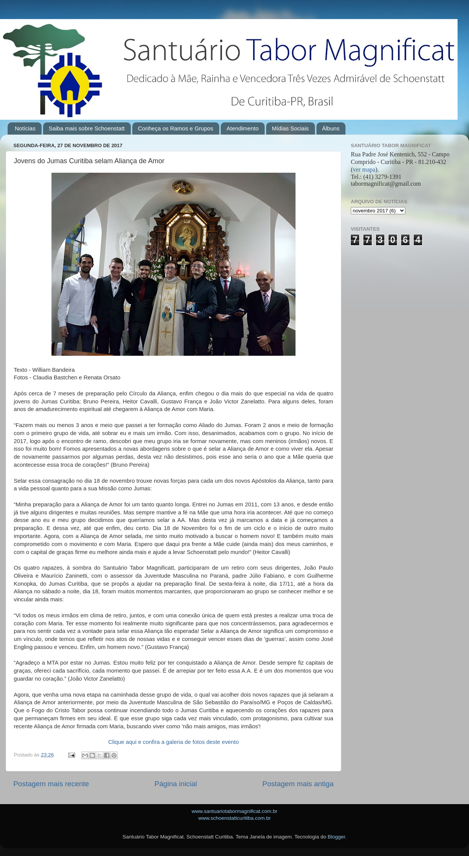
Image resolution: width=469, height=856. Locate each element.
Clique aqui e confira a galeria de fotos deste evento (173, 742)
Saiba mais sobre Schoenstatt (87, 128)
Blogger (336, 837)
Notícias (25, 128)
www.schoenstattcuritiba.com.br (234, 818)
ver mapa (364, 169)
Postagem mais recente (51, 784)
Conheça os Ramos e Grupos (176, 128)
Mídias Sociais (290, 128)
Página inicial (175, 784)
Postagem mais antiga (298, 784)
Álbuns (331, 128)
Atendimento (242, 128)
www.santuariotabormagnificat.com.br (234, 811)
